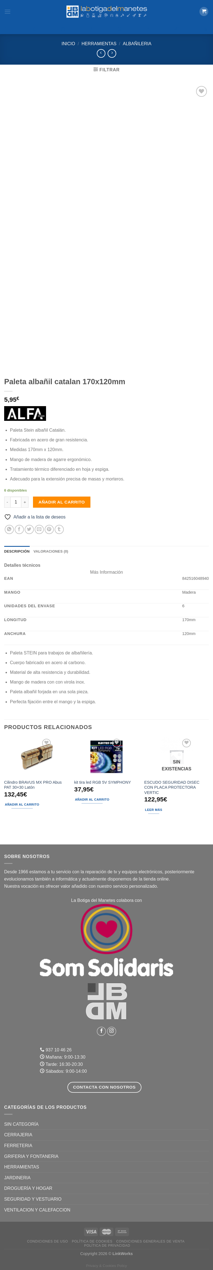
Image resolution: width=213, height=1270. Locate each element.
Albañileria (137, 43)
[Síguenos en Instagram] (111, 1031)
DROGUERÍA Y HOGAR (28, 1188)
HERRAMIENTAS (99, 43)
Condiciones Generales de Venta (150, 1241)
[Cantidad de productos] (15, 502)
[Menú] (7, 11)
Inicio (68, 43)
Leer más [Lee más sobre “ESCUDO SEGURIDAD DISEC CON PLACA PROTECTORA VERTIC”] (153, 809)
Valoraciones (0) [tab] (51, 551)
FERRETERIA (18, 1145)
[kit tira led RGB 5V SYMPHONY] (106, 756)
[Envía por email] (39, 529)
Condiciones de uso (47, 1241)
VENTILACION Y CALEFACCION (37, 1210)
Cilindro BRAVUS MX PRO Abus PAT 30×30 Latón (33, 785)
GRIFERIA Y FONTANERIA (31, 1156)
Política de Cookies (92, 1241)
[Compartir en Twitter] (29, 529)
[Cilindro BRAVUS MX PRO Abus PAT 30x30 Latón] (36, 756)
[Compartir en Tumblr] (59, 529)
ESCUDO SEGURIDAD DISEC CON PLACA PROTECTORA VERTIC (171, 787)
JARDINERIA (17, 1177)
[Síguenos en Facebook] (101, 1031)
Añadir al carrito (62, 502)
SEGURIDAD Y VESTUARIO (33, 1199)
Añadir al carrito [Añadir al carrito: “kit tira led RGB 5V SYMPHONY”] (92, 799)
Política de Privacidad (107, 1246)
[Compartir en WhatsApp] (9, 529)
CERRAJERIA (18, 1134)
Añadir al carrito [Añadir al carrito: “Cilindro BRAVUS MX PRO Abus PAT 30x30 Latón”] (22, 804)
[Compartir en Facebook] (19, 529)
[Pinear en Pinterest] (49, 529)
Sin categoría (21, 1124)
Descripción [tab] (17, 551)
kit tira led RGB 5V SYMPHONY (102, 782)
